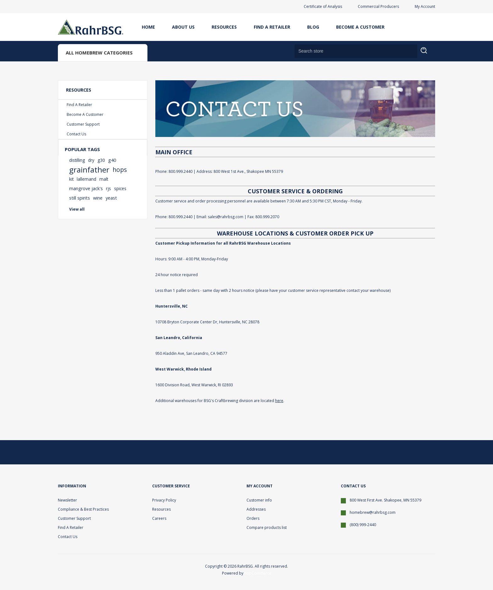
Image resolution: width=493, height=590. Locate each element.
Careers (159, 518)
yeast (111, 198)
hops (120, 169)
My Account (425, 6)
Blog (313, 27)
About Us (183, 27)
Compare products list (266, 527)
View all (77, 209)
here (279, 400)
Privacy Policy (164, 500)
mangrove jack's (86, 188)
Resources (224, 27)
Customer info (259, 500)
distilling (77, 160)
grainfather (89, 169)
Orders (252, 518)
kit (71, 179)
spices (120, 188)
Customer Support (83, 124)
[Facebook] (412, 452)
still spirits (79, 198)
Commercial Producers (378, 6)
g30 (101, 160)
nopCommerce (257, 573)
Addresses (256, 509)
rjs (108, 188)
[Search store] (356, 51)
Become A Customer (360, 27)
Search (427, 54)
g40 (112, 160)
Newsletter (67, 500)
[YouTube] (428, 452)
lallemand (86, 179)
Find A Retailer (272, 27)
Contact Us (76, 134)
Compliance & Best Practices (83, 509)
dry (91, 160)
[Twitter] (397, 452)
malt (103, 179)
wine (97, 198)
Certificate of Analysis (323, 6)
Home (148, 27)
